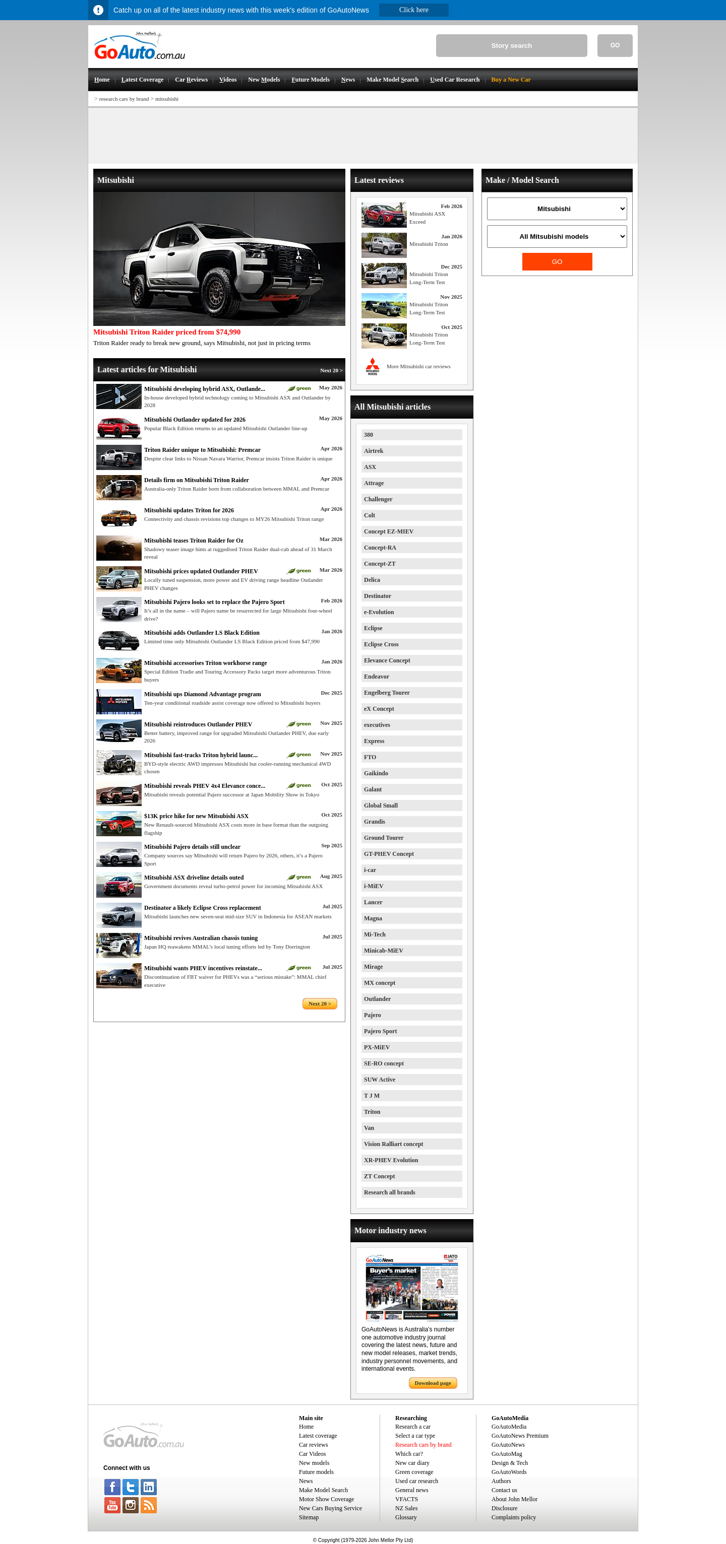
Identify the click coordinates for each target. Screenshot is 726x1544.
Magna (373, 918)
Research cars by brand (423, 1444)
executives (377, 724)
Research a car (413, 1426)
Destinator (377, 595)
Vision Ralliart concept (394, 1144)
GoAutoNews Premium (520, 1435)
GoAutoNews (508, 1444)
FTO (370, 757)
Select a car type (415, 1435)
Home (306, 1426)
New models (314, 1462)
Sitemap (309, 1517)
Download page (433, 1383)
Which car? (409, 1453)
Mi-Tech (375, 934)
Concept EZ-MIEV (388, 531)
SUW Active (379, 1079)
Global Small (381, 805)
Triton (372, 1111)
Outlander (377, 998)
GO (615, 45)
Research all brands (389, 1192)
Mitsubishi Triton (428, 244)
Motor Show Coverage (326, 1499)
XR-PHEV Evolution (391, 1160)
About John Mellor (514, 1499)
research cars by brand (124, 99)
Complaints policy (514, 1517)
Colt (369, 515)
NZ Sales (406, 1508)
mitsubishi (166, 99)
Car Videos (312, 1453)
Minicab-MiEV (383, 950)
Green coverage (414, 1471)
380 (368, 434)
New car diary (412, 1462)
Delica (372, 579)
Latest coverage (318, 1435)
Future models (316, 1471)
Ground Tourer (384, 837)
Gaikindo (376, 773)
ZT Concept (379, 1176)
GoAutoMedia (509, 1426)
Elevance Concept (387, 660)
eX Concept (379, 708)
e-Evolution (379, 612)
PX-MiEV (377, 1047)
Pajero (372, 1015)
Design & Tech (510, 1462)
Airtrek (373, 450)
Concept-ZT (380, 563)
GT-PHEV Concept (389, 853)
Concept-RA (380, 547)
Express (374, 741)
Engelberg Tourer (387, 692)
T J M (372, 1095)
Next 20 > (331, 370)
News (306, 1481)
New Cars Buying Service (330, 1508)
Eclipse (373, 628)
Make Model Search (323, 1490)
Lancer (373, 902)
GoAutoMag (507, 1453)
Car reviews (313, 1444)
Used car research (416, 1481)
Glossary (406, 1517)
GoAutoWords (509, 1471)
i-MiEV (374, 886)
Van (369, 1127)
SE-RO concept (384, 1063)
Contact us (504, 1490)
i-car (370, 870)
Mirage (373, 966)
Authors (501, 1481)
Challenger (378, 499)
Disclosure (504, 1508)
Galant (373, 789)
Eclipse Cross (381, 644)
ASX (370, 467)
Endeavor (376, 676)
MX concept (379, 982)
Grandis (374, 821)
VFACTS (406, 1499)
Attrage (374, 483)
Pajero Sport (380, 1031)
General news (412, 1490)
